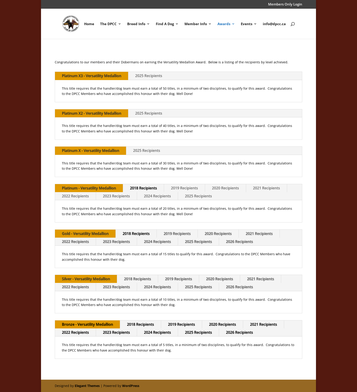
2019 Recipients (184, 188)
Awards (223, 24)
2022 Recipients (75, 196)
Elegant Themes (87, 386)
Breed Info (136, 24)
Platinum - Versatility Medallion (89, 188)
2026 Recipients (239, 241)
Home (89, 24)
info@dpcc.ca (274, 24)
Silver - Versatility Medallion (86, 278)
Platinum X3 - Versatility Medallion (91, 75)
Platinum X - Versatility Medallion (90, 150)
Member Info (195, 24)
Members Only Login (285, 4)
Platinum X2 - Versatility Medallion (91, 113)
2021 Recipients (266, 188)
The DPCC (108, 24)
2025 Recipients (148, 75)
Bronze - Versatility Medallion (87, 324)
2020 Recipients (225, 188)
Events (246, 24)
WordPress (130, 386)
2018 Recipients (143, 188)
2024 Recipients (157, 196)
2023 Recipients (116, 196)
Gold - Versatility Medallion (85, 233)
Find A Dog (165, 24)
